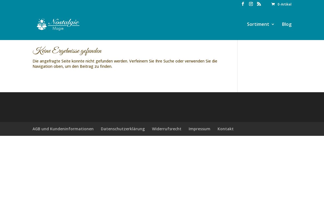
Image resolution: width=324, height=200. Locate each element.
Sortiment (258, 24)
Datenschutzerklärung (123, 128)
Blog (286, 24)
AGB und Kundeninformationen (63, 128)
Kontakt (226, 128)
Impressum (199, 128)
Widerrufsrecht (166, 128)
